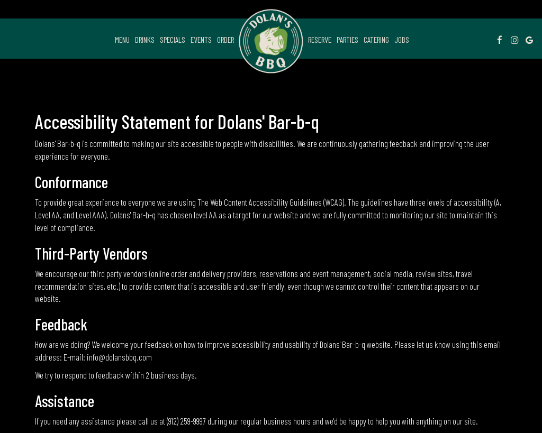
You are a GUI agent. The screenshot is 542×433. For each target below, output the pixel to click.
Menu (122, 39)
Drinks (145, 39)
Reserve (319, 39)
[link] (271, 41)
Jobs (401, 39)
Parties (347, 39)
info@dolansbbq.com (119, 357)
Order (225, 39)
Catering (376, 39)
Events (201, 39)
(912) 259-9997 (186, 421)
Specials (172, 39)
